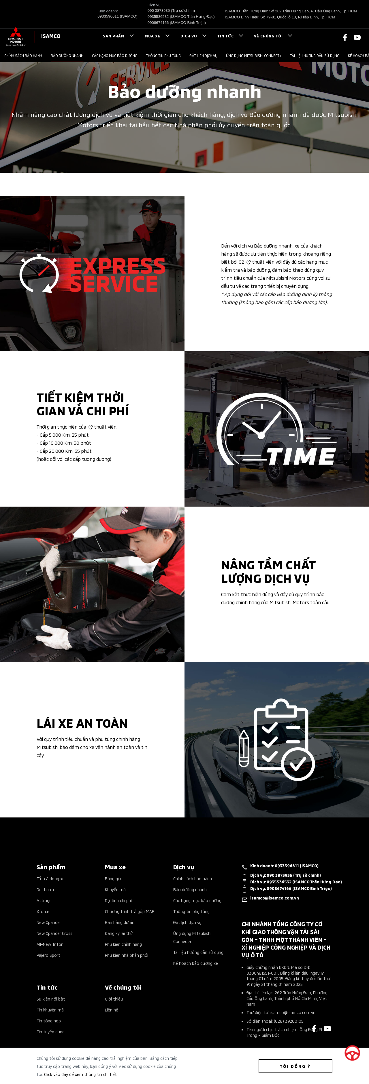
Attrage (44, 900)
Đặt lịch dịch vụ (203, 55)
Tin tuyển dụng (51, 1031)
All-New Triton (50, 944)
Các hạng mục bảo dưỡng (114, 55)
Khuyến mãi (116, 889)
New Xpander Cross (54, 933)
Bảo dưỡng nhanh (67, 55)
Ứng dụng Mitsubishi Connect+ (253, 55)
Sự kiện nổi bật (51, 998)
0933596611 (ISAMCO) (117, 16)
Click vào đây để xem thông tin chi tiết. (81, 1074)
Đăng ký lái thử (119, 933)
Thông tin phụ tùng (163, 55)
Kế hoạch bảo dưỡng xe (195, 963)
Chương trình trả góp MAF (129, 911)
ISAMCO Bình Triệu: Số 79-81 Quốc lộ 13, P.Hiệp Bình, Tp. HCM (280, 17)
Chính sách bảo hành (23, 55)
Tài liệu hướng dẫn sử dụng (314, 55)
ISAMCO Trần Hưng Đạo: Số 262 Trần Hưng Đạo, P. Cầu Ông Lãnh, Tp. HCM (291, 11)
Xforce (43, 911)
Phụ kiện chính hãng (123, 944)
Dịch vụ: (281, 876)
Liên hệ (111, 1009)
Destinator (47, 889)
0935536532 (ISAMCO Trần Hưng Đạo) (181, 16)
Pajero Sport (48, 955)
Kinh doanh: (280, 867)
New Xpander (49, 922)
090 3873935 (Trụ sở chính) (171, 10)
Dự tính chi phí (118, 900)
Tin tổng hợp (49, 1020)
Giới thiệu (114, 998)
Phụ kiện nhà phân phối (126, 955)
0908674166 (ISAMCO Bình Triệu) (177, 22)
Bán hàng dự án (119, 922)
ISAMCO (51, 35)
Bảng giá (113, 878)
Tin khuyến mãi (51, 1009)
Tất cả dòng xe (51, 878)
